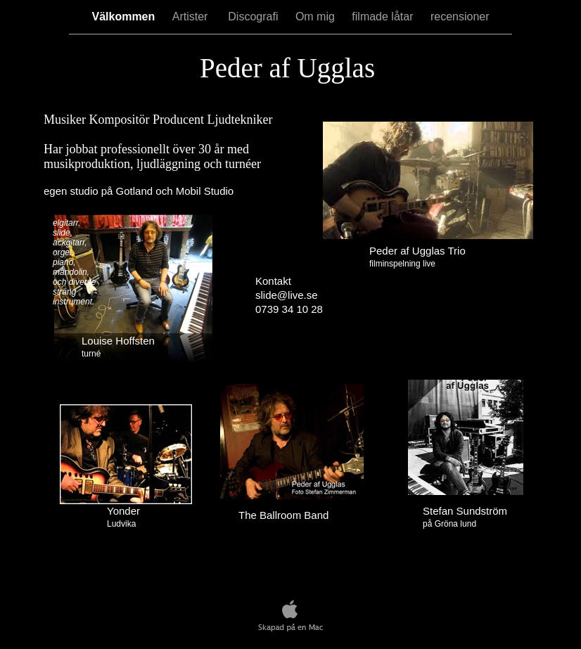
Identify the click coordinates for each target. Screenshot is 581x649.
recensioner (460, 17)
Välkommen (124, 17)
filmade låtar (384, 17)
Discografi (254, 17)
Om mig (316, 17)
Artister (193, 17)
